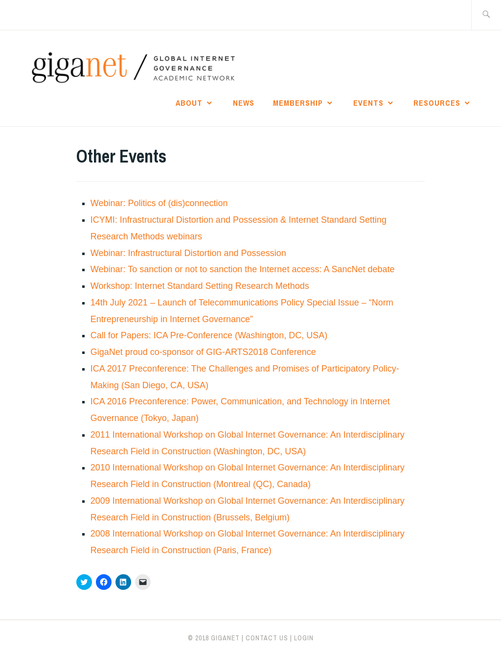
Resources (436, 102)
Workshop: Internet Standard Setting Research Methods (200, 286)
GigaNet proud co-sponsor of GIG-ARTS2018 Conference (203, 352)
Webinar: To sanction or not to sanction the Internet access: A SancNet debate (243, 269)
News (243, 102)
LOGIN (304, 637)
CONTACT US (267, 637)
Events (368, 102)
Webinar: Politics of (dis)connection (159, 203)
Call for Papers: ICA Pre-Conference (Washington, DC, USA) (209, 335)
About (189, 102)
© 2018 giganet (214, 637)
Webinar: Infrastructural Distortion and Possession (188, 253)
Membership (298, 102)
